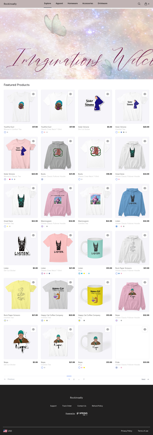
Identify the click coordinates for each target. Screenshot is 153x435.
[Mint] (79, 273)
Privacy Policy (126, 431)
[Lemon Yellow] (119, 132)
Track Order (67, 406)
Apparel (59, 3)
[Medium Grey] (84, 320)
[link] (21, 107)
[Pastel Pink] (81, 367)
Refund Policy (97, 406)
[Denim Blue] (49, 273)
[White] (5, 132)
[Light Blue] (12, 179)
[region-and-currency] (7, 430)
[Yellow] (84, 273)
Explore (47, 3)
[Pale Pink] (44, 132)
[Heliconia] (10, 179)
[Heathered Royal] (121, 132)
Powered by (76, 413)
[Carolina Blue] (116, 226)
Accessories (87, 3)
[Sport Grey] (14, 179)
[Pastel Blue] (89, 273)
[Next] (145, 378)
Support (53, 406)
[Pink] (44, 273)
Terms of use (143, 431)
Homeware (73, 3)
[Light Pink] (5, 179)
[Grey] (123, 132)
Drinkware (102, 3)
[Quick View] (33, 94)
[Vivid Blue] (81, 273)
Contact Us (81, 406)
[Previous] (9, 378)
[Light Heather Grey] (7, 132)
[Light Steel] (47, 132)
